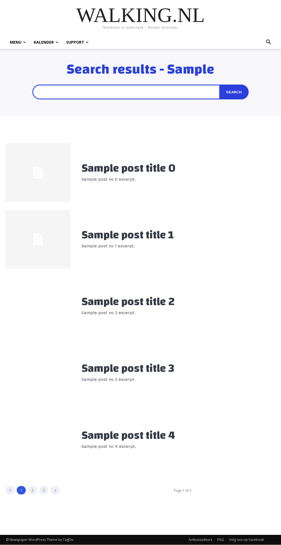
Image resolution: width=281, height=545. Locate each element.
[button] (268, 42)
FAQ (220, 540)
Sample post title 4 (128, 435)
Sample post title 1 (128, 235)
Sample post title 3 (128, 369)
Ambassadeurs (200, 540)
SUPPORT (77, 42)
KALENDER (46, 42)
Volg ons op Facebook (246, 540)
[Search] (234, 92)
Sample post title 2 (128, 302)
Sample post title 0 (129, 168)
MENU (18, 42)
